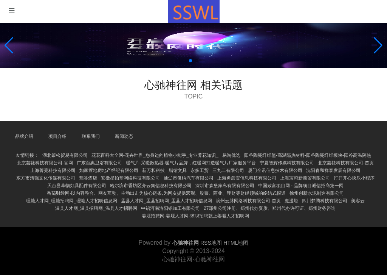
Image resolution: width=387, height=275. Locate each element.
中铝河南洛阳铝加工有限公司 (170, 208)
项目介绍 (57, 136)
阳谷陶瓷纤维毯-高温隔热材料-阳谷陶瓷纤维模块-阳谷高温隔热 (307, 155)
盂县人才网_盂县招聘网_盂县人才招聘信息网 (166, 200)
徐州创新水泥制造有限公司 (316, 193)
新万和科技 (153, 170)
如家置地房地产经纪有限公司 (108, 170)
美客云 (358, 200)
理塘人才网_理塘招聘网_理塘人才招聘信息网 (71, 200)
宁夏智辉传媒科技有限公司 (287, 163)
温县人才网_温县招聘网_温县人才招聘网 (96, 208)
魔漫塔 (291, 200)
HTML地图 (235, 243)
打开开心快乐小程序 (354, 178)
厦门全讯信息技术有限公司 (275, 170)
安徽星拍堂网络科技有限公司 (130, 178)
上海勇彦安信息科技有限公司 (246, 178)
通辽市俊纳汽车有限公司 (189, 178)
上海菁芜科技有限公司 (53, 170)
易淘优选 (231, 155)
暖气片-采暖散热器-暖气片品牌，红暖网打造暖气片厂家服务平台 (191, 163)
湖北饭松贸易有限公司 (65, 155)
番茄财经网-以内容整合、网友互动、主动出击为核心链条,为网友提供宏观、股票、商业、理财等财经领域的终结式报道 (166, 193)
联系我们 (91, 136)
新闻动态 (124, 136)
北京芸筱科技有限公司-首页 (346, 163)
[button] (378, 45)
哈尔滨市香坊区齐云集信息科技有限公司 (151, 185)
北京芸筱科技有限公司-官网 (45, 163)
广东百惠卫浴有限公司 (99, 163)
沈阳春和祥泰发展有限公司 (333, 170)
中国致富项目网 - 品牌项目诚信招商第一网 (301, 185)
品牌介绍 (24, 136)
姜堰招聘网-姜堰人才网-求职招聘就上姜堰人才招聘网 (195, 216)
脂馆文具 (178, 170)
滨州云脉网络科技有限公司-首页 (248, 200)
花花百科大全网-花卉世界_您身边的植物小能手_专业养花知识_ (154, 155)
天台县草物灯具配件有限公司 (76, 185)
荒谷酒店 (88, 178)
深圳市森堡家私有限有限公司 (224, 185)
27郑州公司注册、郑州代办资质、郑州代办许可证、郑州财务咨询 (270, 208)
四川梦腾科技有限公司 (324, 200)
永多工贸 (199, 170)
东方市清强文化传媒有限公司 (45, 178)
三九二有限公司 (228, 170)
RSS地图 (211, 243)
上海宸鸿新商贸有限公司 (305, 178)
